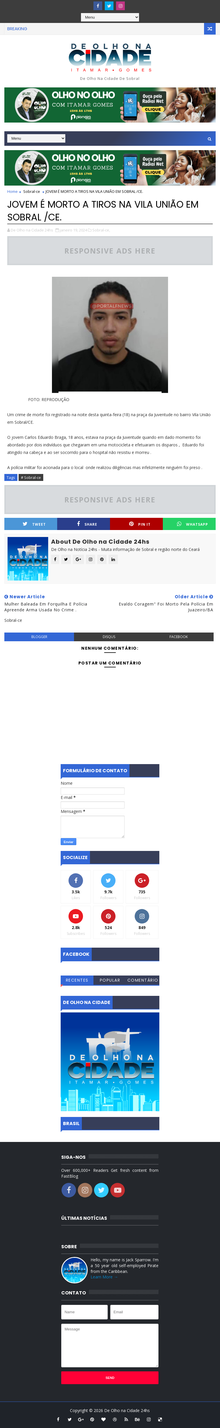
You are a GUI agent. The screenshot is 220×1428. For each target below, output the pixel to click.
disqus (109, 636)
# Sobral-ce (31, 477)
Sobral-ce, (101, 230)
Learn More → (104, 1277)
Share (87, 524)
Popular (110, 980)
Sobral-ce (31, 191)
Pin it (140, 524)
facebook (178, 636)
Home (12, 191)
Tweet (34, 524)
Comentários (142, 981)
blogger (39, 636)
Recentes (77, 980)
